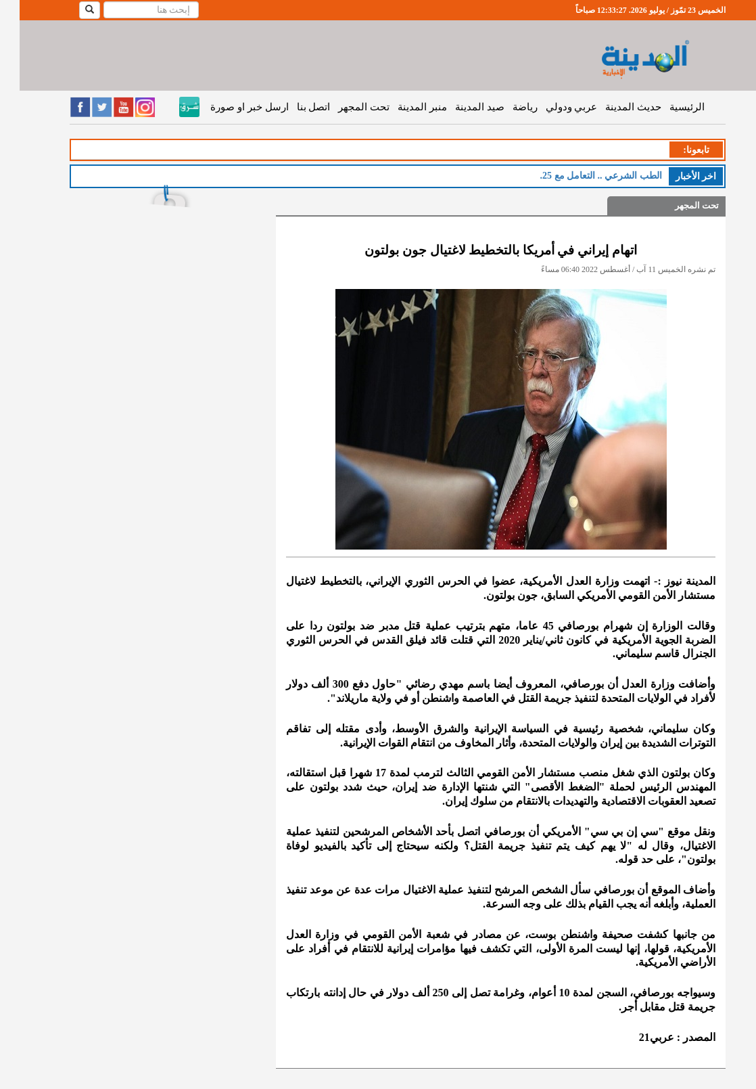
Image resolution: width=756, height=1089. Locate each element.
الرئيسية (667, 107)
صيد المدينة (460, 107)
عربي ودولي (552, 107)
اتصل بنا (294, 107)
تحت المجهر (344, 107)
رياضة (505, 107)
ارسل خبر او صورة (229, 107)
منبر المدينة (402, 107)
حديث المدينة (614, 107)
